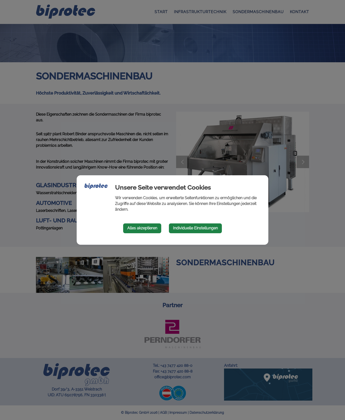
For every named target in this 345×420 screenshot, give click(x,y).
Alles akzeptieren (142, 228)
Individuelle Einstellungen (195, 228)
